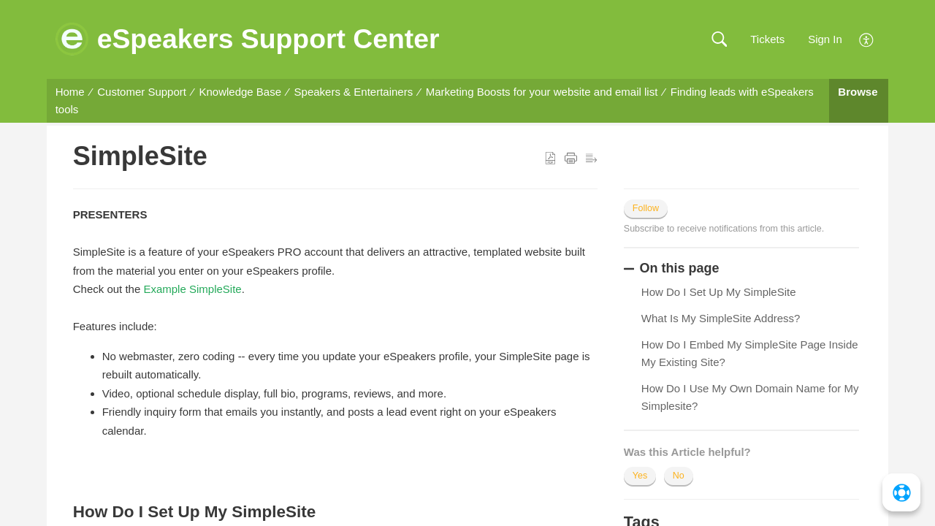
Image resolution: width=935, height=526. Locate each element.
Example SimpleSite (192, 289)
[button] (719, 40)
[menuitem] (866, 38)
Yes (640, 475)
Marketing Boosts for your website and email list (542, 91)
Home (70, 91)
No (678, 475)
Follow (646, 208)
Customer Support (141, 91)
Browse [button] (857, 91)
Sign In (825, 39)
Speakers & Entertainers (353, 91)
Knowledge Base (240, 91)
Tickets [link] (767, 39)
